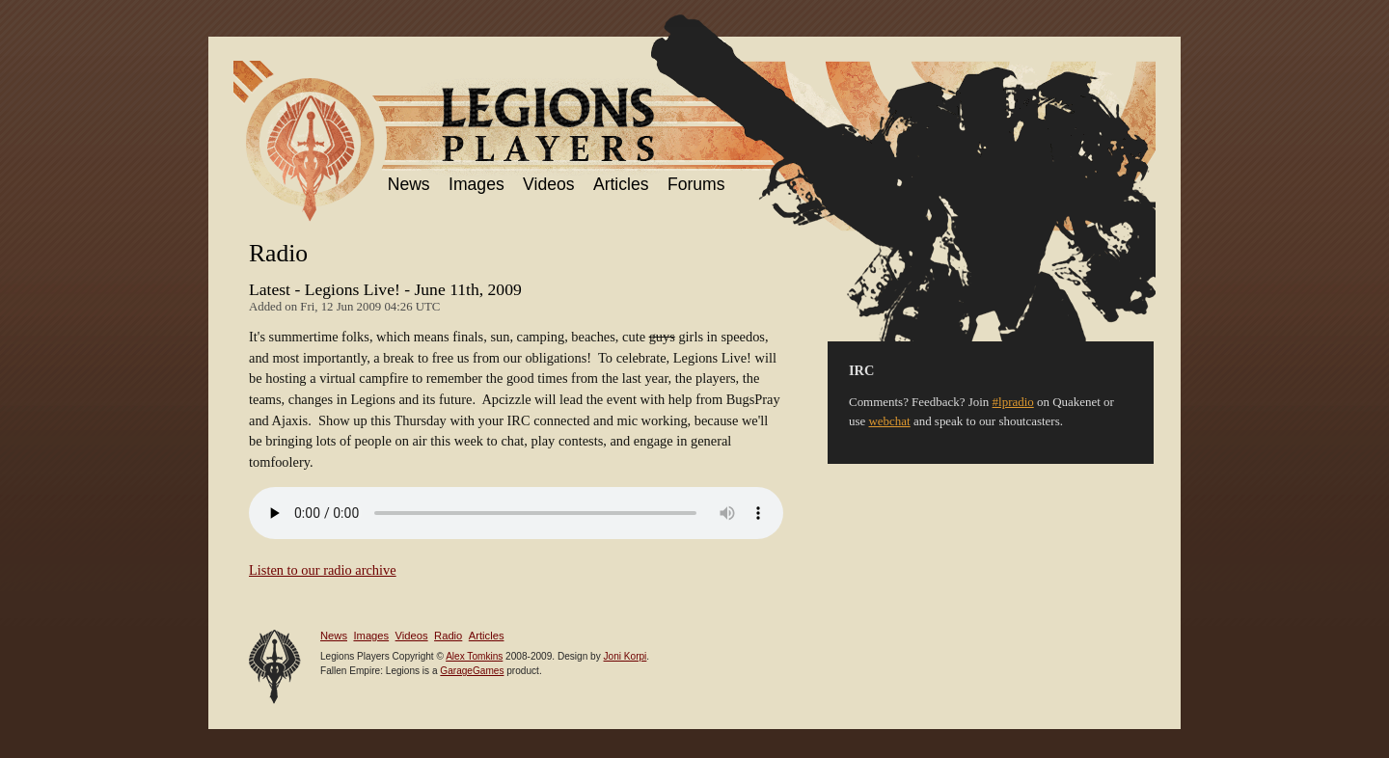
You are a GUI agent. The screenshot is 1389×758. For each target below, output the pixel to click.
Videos (548, 184)
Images (476, 184)
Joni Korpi (625, 656)
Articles (621, 184)
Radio (448, 635)
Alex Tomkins (474, 656)
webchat (890, 421)
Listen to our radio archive (322, 570)
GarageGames (472, 670)
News (409, 184)
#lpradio (1013, 401)
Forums (696, 184)
